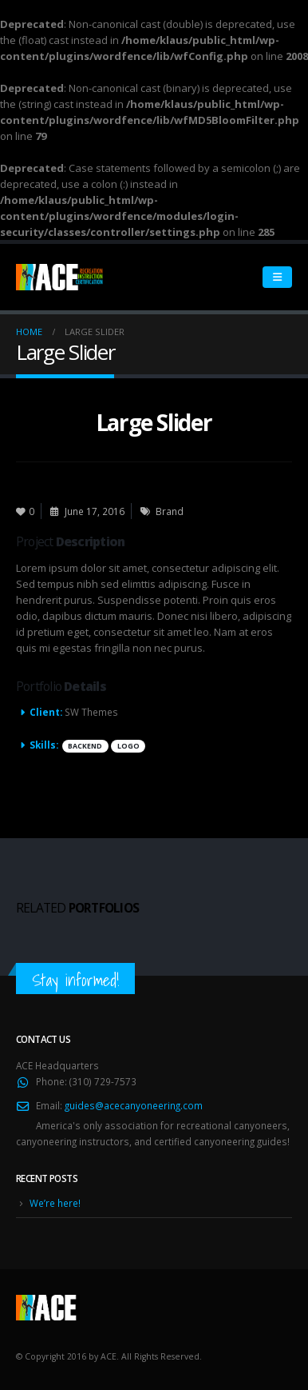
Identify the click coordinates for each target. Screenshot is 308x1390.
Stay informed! (75, 980)
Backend (85, 746)
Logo (128, 746)
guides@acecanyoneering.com (134, 1105)
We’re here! (55, 1202)
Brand (170, 511)
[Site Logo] (60, 277)
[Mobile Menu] (277, 277)
